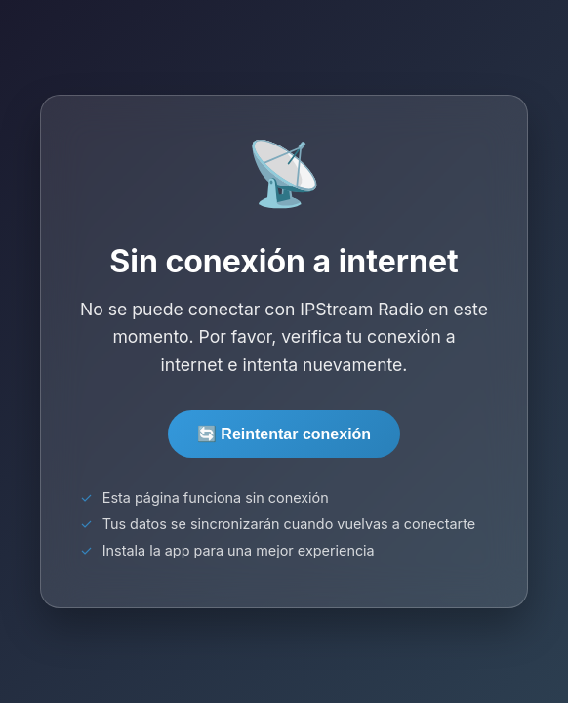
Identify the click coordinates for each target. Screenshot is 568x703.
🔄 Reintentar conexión (284, 434)
